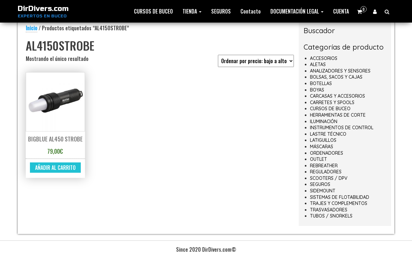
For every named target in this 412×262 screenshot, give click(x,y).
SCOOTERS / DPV (328, 178)
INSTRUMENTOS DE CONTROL (341, 128)
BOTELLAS (321, 83)
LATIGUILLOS (323, 140)
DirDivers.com (43, 9)
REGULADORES (326, 172)
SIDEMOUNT (322, 191)
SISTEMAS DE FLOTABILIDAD (339, 197)
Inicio (31, 28)
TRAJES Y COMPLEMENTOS (338, 203)
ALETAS (318, 64)
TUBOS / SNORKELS (331, 216)
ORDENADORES (326, 153)
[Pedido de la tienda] (256, 61)
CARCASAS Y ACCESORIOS (337, 96)
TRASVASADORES (328, 210)
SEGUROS (221, 11)
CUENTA (341, 11)
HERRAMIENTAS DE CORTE (338, 115)
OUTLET (318, 159)
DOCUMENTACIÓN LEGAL (296, 11)
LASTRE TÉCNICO (328, 134)
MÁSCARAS (321, 147)
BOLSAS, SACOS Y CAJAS (336, 77)
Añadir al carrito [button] (55, 167)
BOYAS (317, 90)
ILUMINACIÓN (323, 121)
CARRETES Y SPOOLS (332, 102)
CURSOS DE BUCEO (153, 11)
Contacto (250, 11)
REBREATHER (324, 166)
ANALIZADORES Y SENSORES (340, 71)
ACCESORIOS (323, 58)
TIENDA (192, 11)
